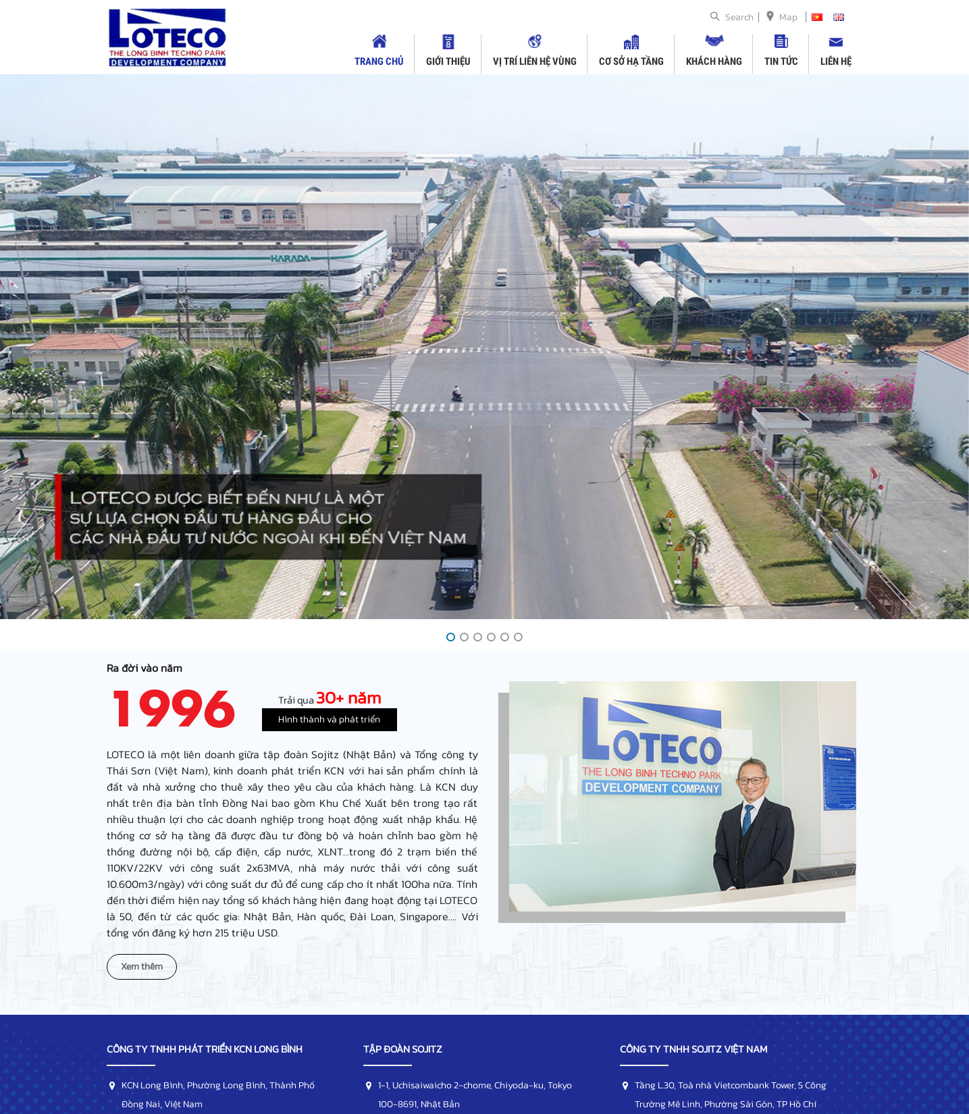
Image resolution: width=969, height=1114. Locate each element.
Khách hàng (714, 61)
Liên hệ (836, 61)
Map (788, 17)
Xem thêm (142, 966)
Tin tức (781, 61)
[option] (484, 346)
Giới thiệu (448, 61)
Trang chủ (379, 61)
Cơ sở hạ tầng (631, 61)
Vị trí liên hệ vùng (535, 61)
